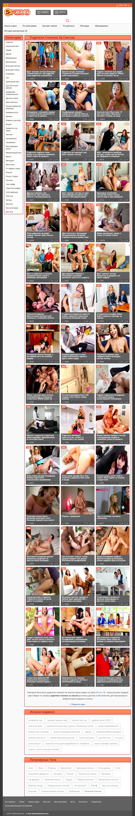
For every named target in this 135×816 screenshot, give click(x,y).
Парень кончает (85, 779)
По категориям (29, 26)
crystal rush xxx (79, 720)
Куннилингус (11, 138)
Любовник (74, 791)
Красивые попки (85, 768)
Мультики (10, 164)
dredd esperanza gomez (62, 737)
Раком (70, 773)
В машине (10, 74)
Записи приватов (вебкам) (13, 107)
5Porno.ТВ (100, 692)
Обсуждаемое (101, 26)
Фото (73, 802)
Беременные (11, 58)
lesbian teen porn (37, 737)
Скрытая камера (13, 188)
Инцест (9, 124)
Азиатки (9, 42)
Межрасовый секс (14, 153)
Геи (7, 78)
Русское (9, 180)
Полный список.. (94, 791)
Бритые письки (110, 785)
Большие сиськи (13, 66)
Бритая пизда (35, 785)
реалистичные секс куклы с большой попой (70, 726)
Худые (69, 779)
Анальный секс (12, 46)
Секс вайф (10, 184)
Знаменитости (12, 112)
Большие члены (13, 70)
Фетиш (9, 200)
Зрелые (9, 116)
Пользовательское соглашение (18, 806)
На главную (10, 802)
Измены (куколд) (13, 120)
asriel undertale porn (108, 726)
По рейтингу (68, 26)
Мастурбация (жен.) (12, 147)
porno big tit (34, 743)
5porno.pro (20, 814)
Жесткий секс (12, 102)
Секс (30, 768)
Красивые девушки (38, 773)
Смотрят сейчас (49, 26)
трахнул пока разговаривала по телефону (67, 743)
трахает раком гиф (57, 720)
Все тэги (46, 802)
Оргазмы (106, 773)
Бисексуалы (11, 62)
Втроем (32, 791)
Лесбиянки (10, 142)
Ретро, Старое (12, 176)
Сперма (52, 768)
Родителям (96, 802)
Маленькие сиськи (108, 779)
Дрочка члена (12, 98)
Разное (9, 172)
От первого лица (13, 168)
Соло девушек (12, 192)
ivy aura (119, 737)
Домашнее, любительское (12, 93)
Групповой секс (12, 82)
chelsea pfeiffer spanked (108, 732)
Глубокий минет (52, 779)
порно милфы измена (105, 743)
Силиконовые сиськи (52, 791)
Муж (40, 768)
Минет (8, 157)
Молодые (10, 161)
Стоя (117, 768)
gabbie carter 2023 (101, 720)
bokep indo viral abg (38, 732)
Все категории (12, 208)
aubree (88, 732)
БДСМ (8, 54)
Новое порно (10, 26)
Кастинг (9, 135)
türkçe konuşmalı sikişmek (66, 732)
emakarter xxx (35, 720)
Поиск (21, 802)
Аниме (8, 50)
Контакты (83, 802)
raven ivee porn (86, 737)
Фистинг (9, 204)
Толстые (9, 196)
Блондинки (104, 768)
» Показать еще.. (78, 704)
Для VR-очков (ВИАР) (12, 87)
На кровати (80, 785)
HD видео (84, 26)
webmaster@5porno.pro (40, 814)
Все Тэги (9, 212)
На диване (33, 779)
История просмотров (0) (15, 31)
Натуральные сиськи (59, 785)
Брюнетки (66, 768)
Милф (94, 785)
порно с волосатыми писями (43, 749)
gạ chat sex (104, 737)
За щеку (58, 773)
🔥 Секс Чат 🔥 (123, 5)
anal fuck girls (35, 726)
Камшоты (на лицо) (11, 129)
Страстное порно (87, 773)
